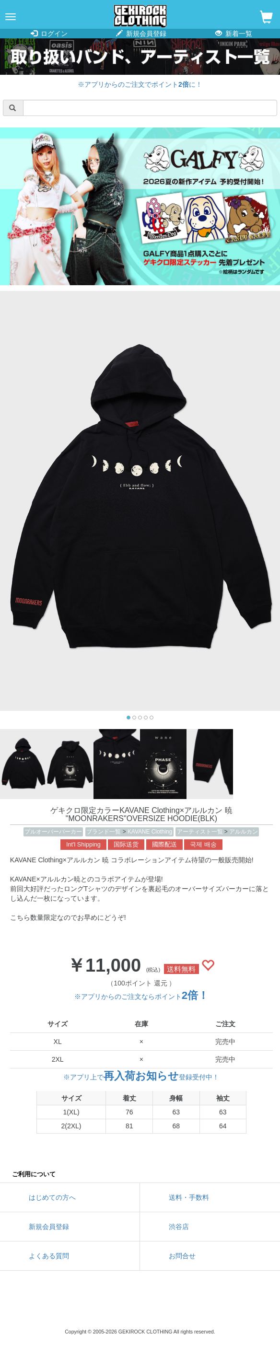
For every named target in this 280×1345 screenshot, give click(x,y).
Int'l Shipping (83, 844)
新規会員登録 (141, 33)
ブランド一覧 (104, 831)
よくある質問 (49, 1256)
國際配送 (164, 844)
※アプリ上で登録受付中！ (141, 1077)
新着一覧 (233, 33)
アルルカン (243, 831)
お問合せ (182, 1256)
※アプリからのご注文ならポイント (141, 996)
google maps (183, 1307)
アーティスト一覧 (200, 831)
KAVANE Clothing (150, 831)
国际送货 (126, 844)
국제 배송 (203, 844)
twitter (97, 1307)
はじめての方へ (52, 1197)
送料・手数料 (189, 1197)
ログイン (49, 33)
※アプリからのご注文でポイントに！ (140, 84)
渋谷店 (179, 1226)
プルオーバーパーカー (53, 831)
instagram (140, 1307)
